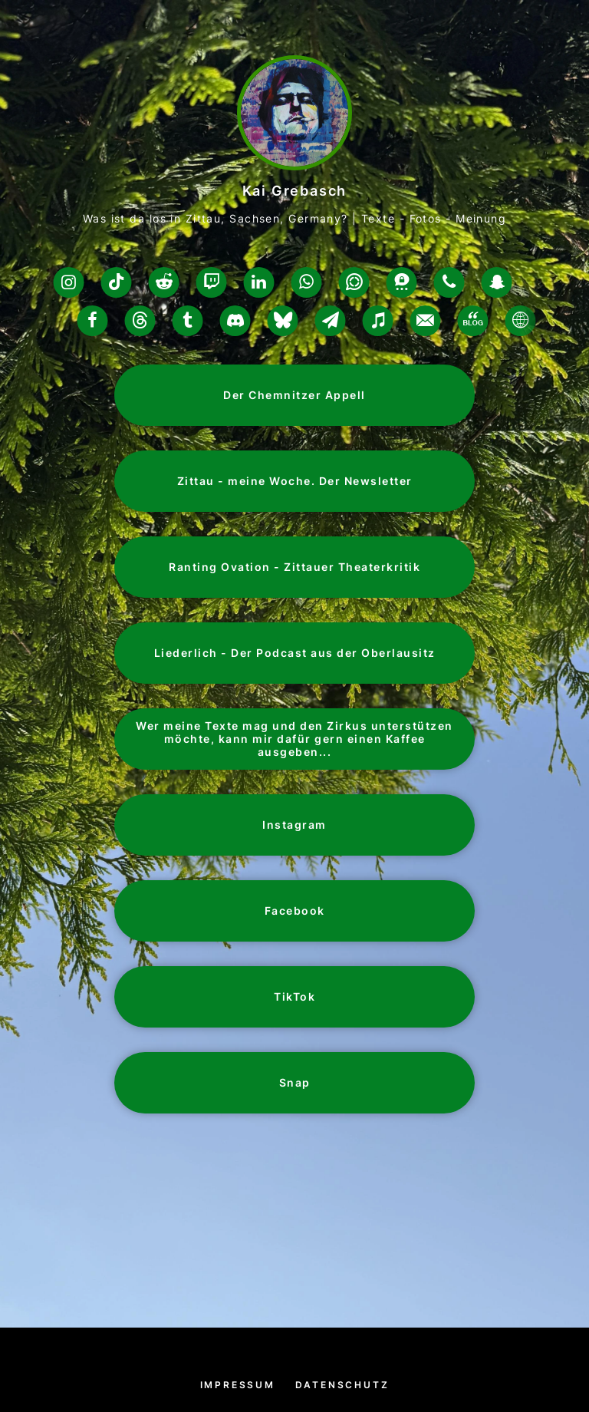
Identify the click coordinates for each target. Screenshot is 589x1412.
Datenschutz (342, 1385)
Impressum (237, 1385)
